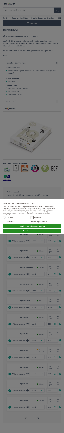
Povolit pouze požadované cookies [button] (32, 226)
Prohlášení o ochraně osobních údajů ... (39, 214)
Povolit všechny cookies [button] (32, 231)
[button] (39, 222)
